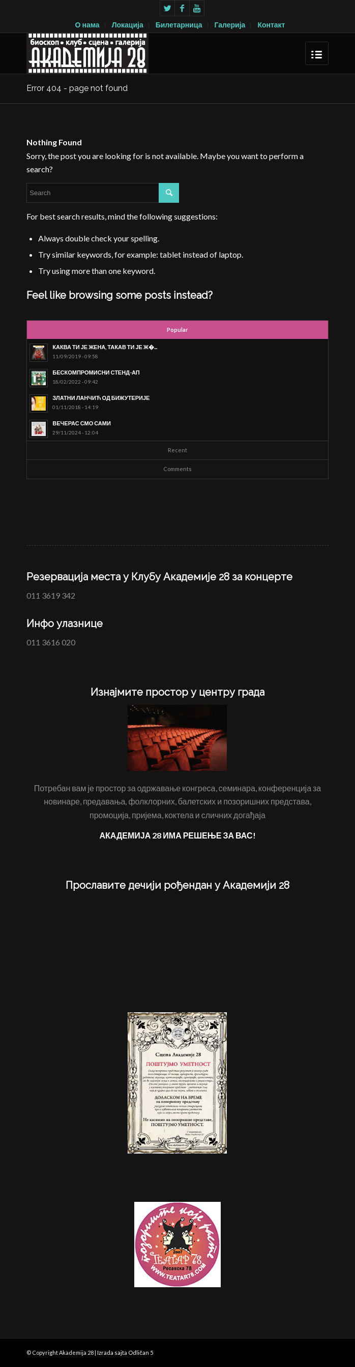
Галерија (230, 24)
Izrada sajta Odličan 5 (125, 1352)
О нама (87, 24)
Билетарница (179, 24)
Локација (127, 24)
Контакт (271, 24)
